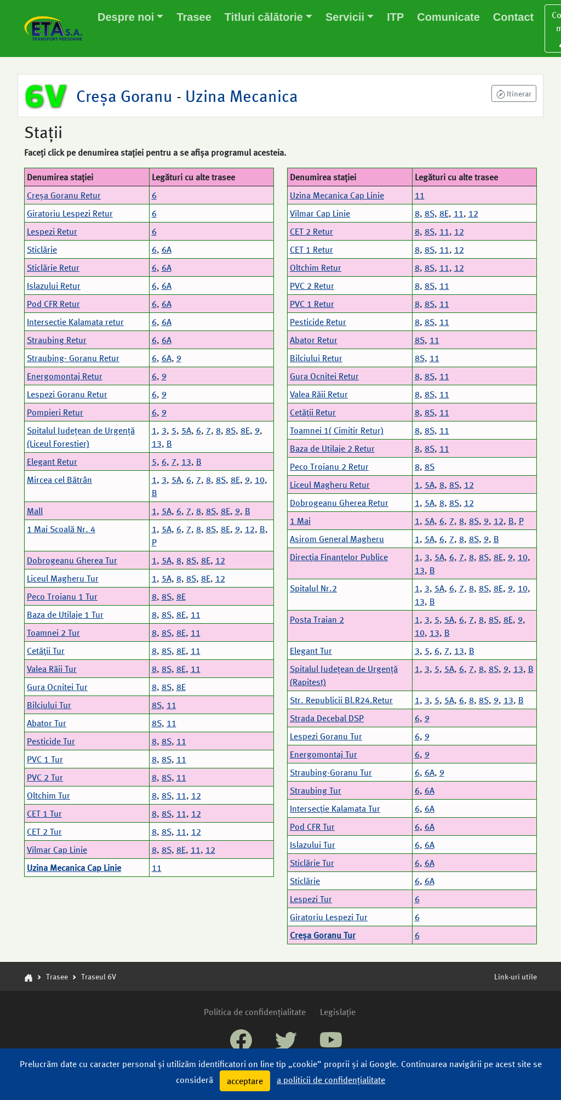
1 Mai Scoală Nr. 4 (61, 528)
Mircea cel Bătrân (59, 479)
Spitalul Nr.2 (313, 588)
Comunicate (448, 17)
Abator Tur (46, 722)
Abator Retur (313, 339)
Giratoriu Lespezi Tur (329, 916)
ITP (395, 17)
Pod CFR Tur (312, 826)
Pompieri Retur (55, 412)
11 (196, 614)
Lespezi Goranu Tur (326, 735)
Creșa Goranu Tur (323, 934)
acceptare (245, 1080)
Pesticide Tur (51, 740)
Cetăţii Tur (46, 650)
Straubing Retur (57, 339)
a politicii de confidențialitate (331, 1079)
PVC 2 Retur (312, 285)
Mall (35, 510)
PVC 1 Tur (45, 759)
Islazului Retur (54, 285)
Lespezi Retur (52, 231)
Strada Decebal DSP (327, 717)
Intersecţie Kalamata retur (75, 321)
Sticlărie (42, 249)
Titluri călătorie (264, 17)
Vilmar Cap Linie (57, 849)
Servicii (344, 17)
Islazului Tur (312, 844)
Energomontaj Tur (323, 754)
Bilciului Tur (49, 704)
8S (231, 430)
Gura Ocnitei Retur (324, 375)
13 (157, 443)
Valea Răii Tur (52, 668)
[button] (513, 93)
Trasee (193, 17)
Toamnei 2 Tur (53, 632)
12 (250, 528)
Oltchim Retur (315, 267)
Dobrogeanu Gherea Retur (339, 502)
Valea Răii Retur (319, 393)
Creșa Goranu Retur (64, 195)
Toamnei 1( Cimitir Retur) (336, 430)
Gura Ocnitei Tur (57, 686)
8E (245, 430)
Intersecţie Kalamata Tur (335, 808)
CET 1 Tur (44, 813)
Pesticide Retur (318, 321)
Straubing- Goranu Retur (73, 357)
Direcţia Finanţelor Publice (339, 556)
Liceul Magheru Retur (330, 484)
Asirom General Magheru (337, 538)
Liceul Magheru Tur (63, 578)
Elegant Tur (311, 650)
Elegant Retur (52, 461)
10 (260, 479)
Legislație (338, 1011)
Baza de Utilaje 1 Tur (65, 614)
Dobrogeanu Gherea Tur (72, 560)
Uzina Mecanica (239, 95)
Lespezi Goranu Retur (67, 393)
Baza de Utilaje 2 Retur (332, 448)
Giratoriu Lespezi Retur (70, 213)
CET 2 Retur (311, 231)
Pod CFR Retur (53, 303)
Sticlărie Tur (312, 862)
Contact (513, 17)
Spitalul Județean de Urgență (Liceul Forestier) (81, 436)
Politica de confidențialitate (255, 1011)
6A (166, 249)
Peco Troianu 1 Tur (62, 596)
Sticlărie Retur (53, 267)
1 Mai (300, 520)
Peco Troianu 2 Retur (329, 466)
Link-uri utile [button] (515, 976)
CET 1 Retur (311, 249)
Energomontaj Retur (64, 375)
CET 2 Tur (44, 831)
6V (46, 95)
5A (186, 430)
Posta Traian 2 (317, 619)
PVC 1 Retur (312, 303)
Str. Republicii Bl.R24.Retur (341, 699)
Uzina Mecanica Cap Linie (74, 867)
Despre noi (126, 17)
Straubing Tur (315, 790)
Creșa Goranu (126, 95)
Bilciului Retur (316, 357)
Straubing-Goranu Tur (331, 772)
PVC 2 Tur (45, 777)
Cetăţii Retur (313, 412)
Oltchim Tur (48, 795)
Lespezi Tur (311, 898)
